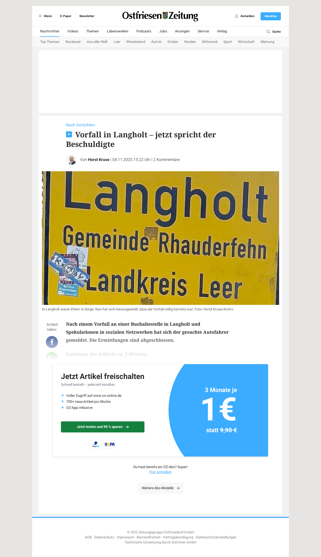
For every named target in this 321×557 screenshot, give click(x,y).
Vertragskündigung (178, 537)
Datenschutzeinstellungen (216, 537)
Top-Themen (49, 41)
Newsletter (86, 16)
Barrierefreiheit (148, 537)
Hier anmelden (160, 472)
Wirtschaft (246, 41)
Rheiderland (135, 41)
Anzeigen (182, 31)
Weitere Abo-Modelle (161, 488)
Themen (92, 31)
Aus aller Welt (97, 41)
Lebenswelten (117, 31)
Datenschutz (104, 537)
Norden (190, 41)
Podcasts (143, 31)
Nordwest (73, 41)
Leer (117, 41)
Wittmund (209, 41)
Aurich (156, 41)
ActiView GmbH (184, 542)
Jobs (163, 31)
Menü (44, 16)
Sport (227, 41)
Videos (72, 31)
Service (203, 31)
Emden (173, 41)
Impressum (125, 537)
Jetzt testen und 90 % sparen (103, 426)
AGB (88, 537)
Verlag (222, 31)
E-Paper (65, 16)
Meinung (267, 41)
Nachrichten (49, 31)
